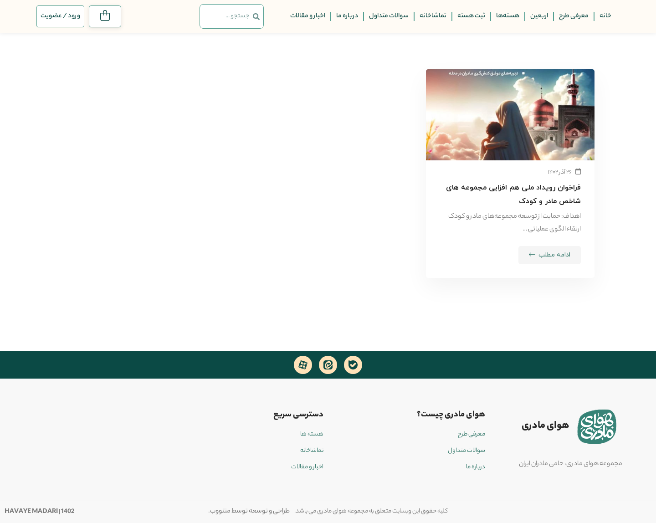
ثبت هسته (471, 16)
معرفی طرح (574, 16)
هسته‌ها (507, 16)
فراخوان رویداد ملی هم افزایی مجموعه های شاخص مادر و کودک (513, 194)
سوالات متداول (389, 16)
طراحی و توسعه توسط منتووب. (249, 511)
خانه (605, 16)
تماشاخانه (433, 16)
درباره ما (347, 16)
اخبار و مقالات (307, 16)
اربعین (539, 16)
